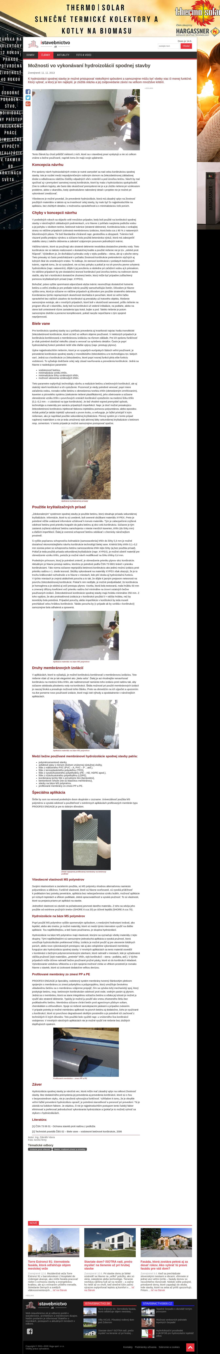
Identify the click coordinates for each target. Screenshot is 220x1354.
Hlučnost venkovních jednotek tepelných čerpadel (171, 1321)
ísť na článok (60, 1290)
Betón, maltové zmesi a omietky (69, 1149)
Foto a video (83, 55)
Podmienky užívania (145, 1347)
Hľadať (186, 46)
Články (45, 55)
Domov (30, 55)
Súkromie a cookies (169, 1347)
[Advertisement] (82, 1186)
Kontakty (128, 1347)
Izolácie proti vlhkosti (40, 1149)
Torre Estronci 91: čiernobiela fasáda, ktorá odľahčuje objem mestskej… (117, 1310)
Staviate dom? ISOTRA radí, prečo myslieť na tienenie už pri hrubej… (116, 1331)
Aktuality (63, 55)
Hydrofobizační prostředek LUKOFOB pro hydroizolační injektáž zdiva (175, 1333)
